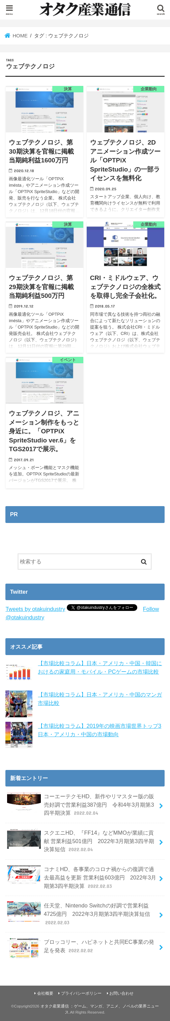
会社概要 (45, 993)
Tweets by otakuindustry (35, 609)
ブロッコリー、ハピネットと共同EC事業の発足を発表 (80, 948)
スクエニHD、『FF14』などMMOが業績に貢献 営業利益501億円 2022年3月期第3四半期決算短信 (80, 841)
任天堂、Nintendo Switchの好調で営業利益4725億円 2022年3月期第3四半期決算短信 (78, 913)
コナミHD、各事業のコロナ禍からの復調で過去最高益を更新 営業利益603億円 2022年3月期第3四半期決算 (81, 877)
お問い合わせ (121, 993)
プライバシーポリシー (81, 993)
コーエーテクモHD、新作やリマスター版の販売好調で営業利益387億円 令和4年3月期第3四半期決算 (80, 804)
